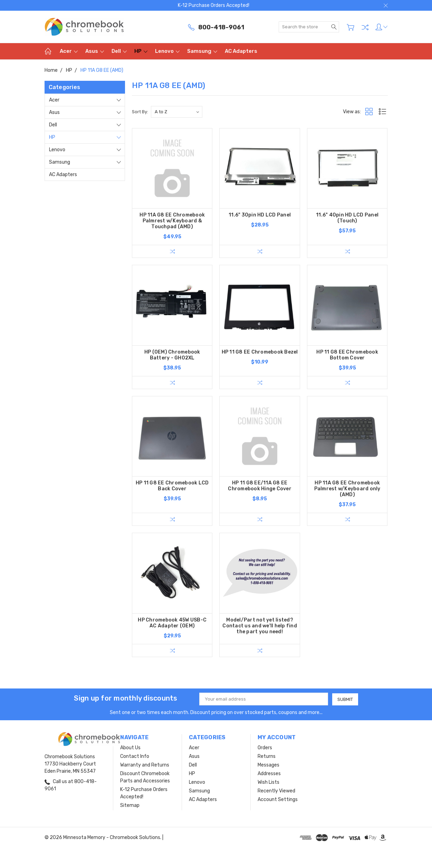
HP (140, 51)
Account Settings (278, 799)
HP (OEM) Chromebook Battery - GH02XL (172, 355)
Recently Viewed (276, 791)
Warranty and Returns (144, 765)
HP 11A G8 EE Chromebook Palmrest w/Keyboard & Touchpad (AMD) (172, 221)
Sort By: (140, 111)
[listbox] (176, 112)
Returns (267, 756)
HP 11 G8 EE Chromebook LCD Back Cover (172, 486)
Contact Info (134, 756)
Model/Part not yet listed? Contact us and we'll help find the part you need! (259, 626)
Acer (69, 51)
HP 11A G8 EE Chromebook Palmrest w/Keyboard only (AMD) (347, 489)
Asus (94, 51)
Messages (268, 765)
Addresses (269, 774)
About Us (130, 748)
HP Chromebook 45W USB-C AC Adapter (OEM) (172, 623)
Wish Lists (268, 782)
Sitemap (130, 805)
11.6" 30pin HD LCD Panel (260, 215)
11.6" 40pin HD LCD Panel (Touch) (347, 218)
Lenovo (167, 51)
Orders (265, 748)
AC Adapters (241, 51)
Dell (119, 51)
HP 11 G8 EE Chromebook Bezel (260, 352)
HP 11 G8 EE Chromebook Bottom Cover (347, 355)
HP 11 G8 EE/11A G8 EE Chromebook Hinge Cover (259, 486)
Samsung (202, 51)
